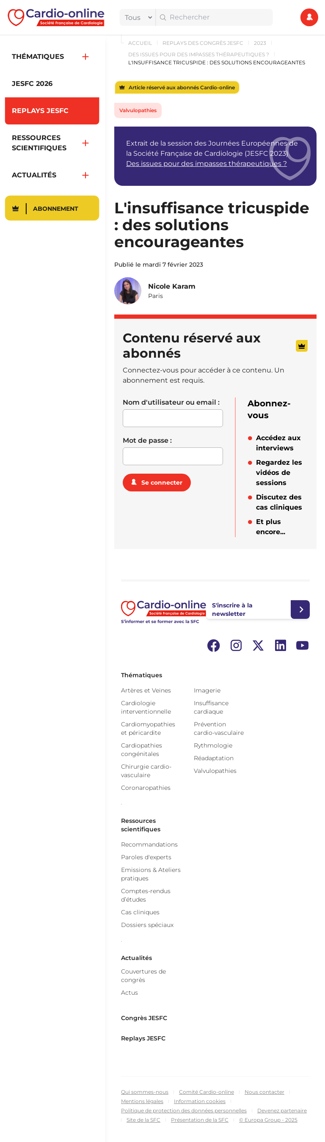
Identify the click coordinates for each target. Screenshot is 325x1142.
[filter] (137, 17)
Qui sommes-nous (144, 1092)
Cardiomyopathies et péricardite (148, 728)
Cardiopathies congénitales (141, 750)
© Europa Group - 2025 (268, 1120)
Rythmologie (213, 745)
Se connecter (161, 482)
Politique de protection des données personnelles (184, 1110)
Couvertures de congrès (143, 976)
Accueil (140, 43)
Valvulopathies (138, 110)
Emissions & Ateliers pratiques (151, 874)
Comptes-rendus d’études (146, 895)
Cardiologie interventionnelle (146, 707)
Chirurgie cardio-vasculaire (146, 771)
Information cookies (200, 1101)
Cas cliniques (140, 912)
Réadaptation (214, 758)
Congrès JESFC (144, 1018)
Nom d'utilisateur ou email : (171, 402)
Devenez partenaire (282, 1110)
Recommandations (149, 844)
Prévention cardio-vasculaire (219, 728)
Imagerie (207, 690)
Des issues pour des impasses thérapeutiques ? (198, 54)
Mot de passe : (147, 440)
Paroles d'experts (146, 857)
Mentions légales (142, 1101)
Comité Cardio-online (206, 1092)
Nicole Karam (172, 286)
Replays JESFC (143, 1038)
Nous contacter (264, 1092)
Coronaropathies (146, 788)
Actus (129, 992)
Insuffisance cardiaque (211, 707)
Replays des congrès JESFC (202, 43)
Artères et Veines (146, 690)
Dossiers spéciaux (147, 925)
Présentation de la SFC (200, 1120)
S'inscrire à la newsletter (232, 609)
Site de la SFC (143, 1120)
